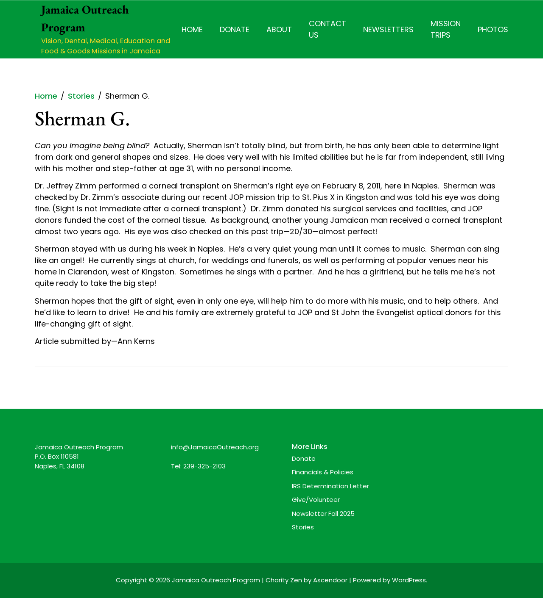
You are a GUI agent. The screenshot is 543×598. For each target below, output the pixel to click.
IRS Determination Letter (330, 486)
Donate (234, 29)
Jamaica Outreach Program (216, 580)
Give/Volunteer (316, 499)
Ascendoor (330, 580)
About (279, 29)
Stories (303, 527)
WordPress (409, 580)
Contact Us (327, 29)
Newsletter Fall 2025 (323, 513)
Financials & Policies (322, 472)
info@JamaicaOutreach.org (215, 447)
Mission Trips (446, 29)
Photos (493, 29)
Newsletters (388, 29)
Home (192, 29)
